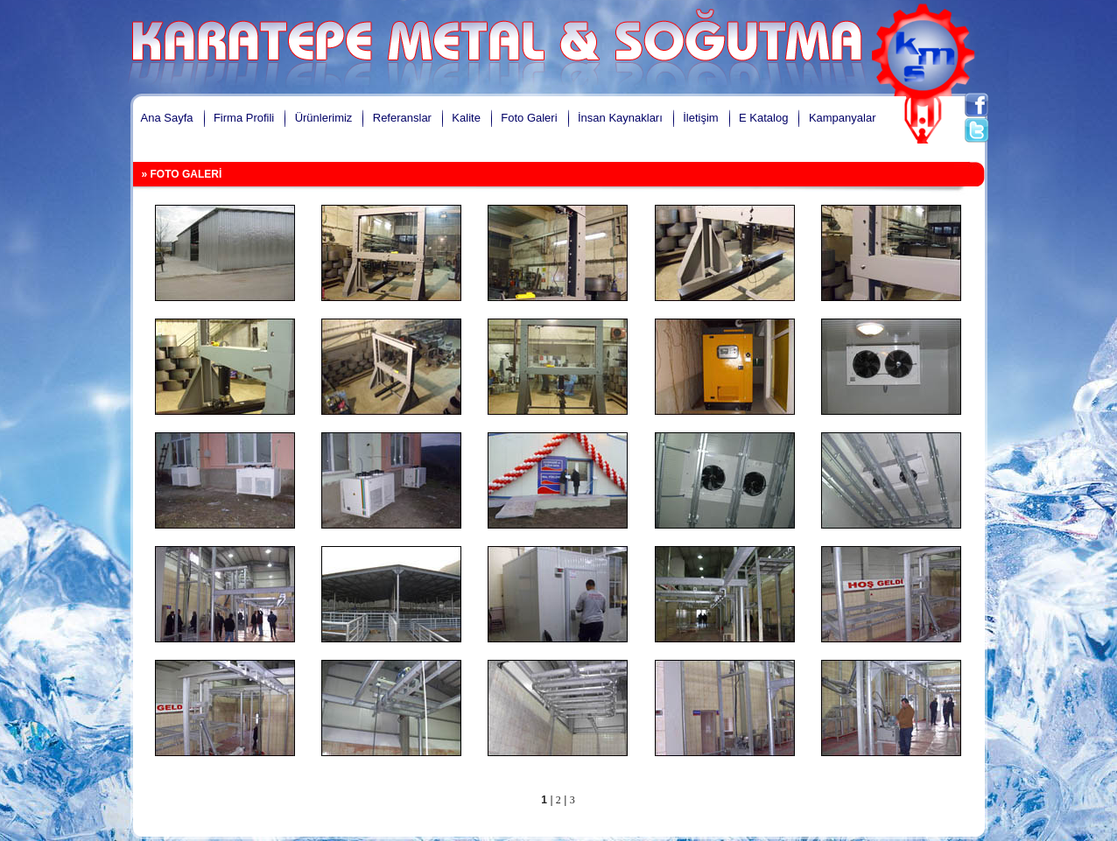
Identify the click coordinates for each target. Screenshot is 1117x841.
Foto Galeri (529, 117)
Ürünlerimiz (324, 117)
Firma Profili (244, 117)
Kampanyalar (842, 117)
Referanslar (402, 117)
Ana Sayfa (167, 117)
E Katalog (763, 117)
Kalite (466, 117)
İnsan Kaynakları (620, 117)
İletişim (700, 117)
